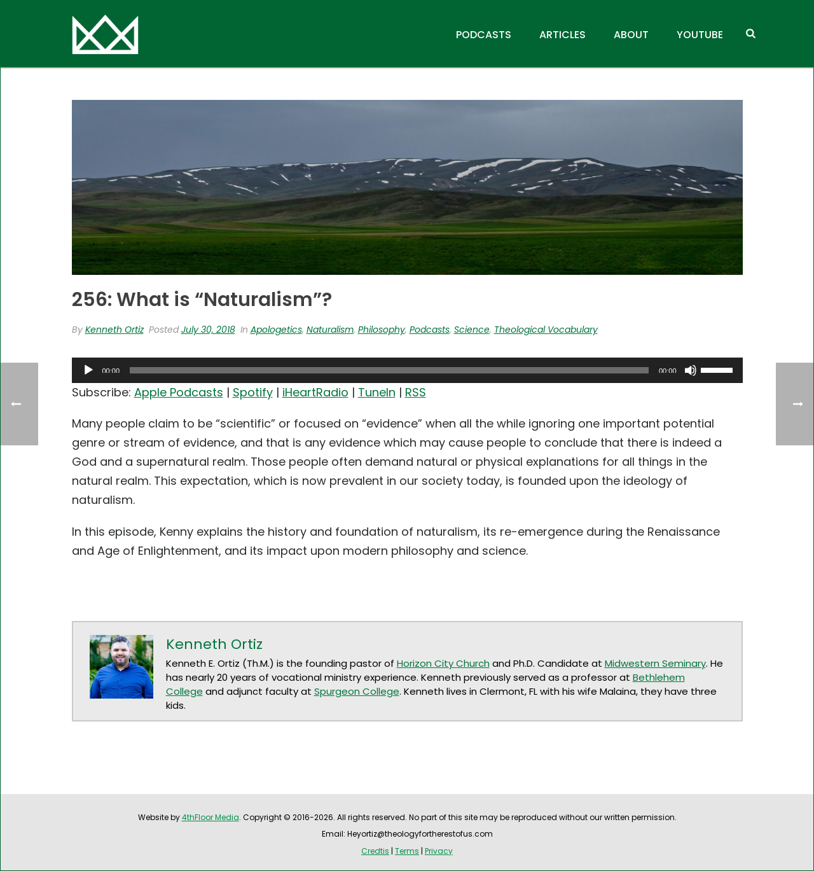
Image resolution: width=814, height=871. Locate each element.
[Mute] (690, 370)
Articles (562, 34)
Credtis (375, 851)
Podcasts (483, 34)
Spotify (253, 392)
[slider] (389, 370)
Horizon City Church (443, 663)
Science (472, 329)
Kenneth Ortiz (114, 329)
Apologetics (276, 329)
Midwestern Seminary (655, 663)
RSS (415, 392)
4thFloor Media (210, 817)
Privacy (439, 851)
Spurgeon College (356, 691)
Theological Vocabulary (546, 329)
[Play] (88, 370)
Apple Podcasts (178, 392)
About (631, 34)
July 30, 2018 (208, 329)
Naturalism (330, 329)
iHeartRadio (315, 392)
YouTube (700, 34)
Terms (407, 851)
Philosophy (381, 329)
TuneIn (377, 392)
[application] (407, 370)
